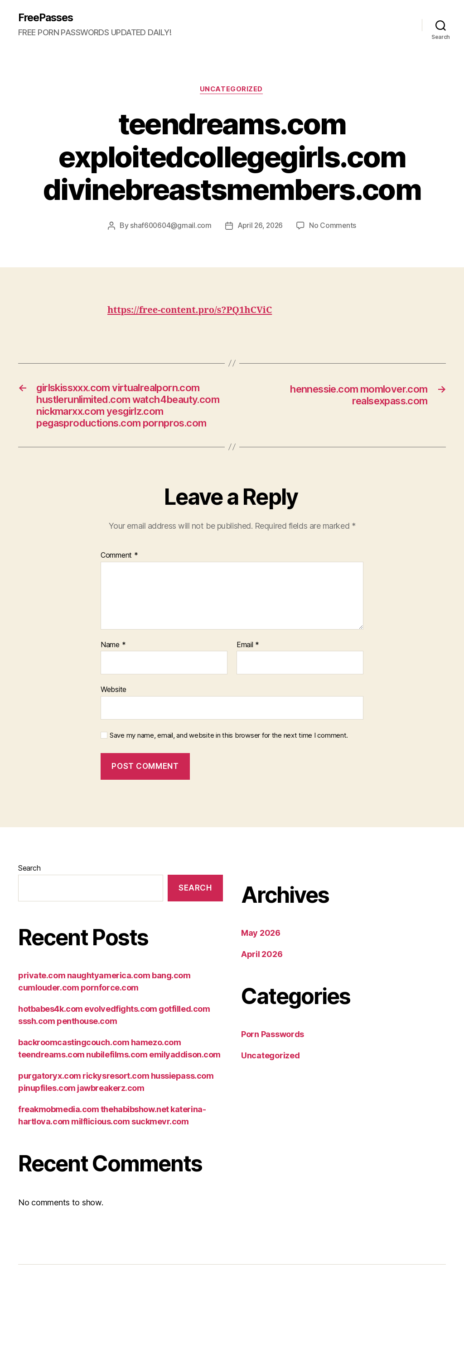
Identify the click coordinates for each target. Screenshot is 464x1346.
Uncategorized (232, 90)
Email (248, 677)
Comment (119, 588)
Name (113, 677)
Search (29, 900)
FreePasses (47, 18)
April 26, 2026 (261, 226)
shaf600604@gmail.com (169, 226)
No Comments (334, 226)
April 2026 (261, 987)
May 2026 (260, 966)
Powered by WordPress (149, 1323)
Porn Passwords (272, 1067)
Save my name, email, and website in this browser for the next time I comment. (229, 768)
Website (113, 722)
